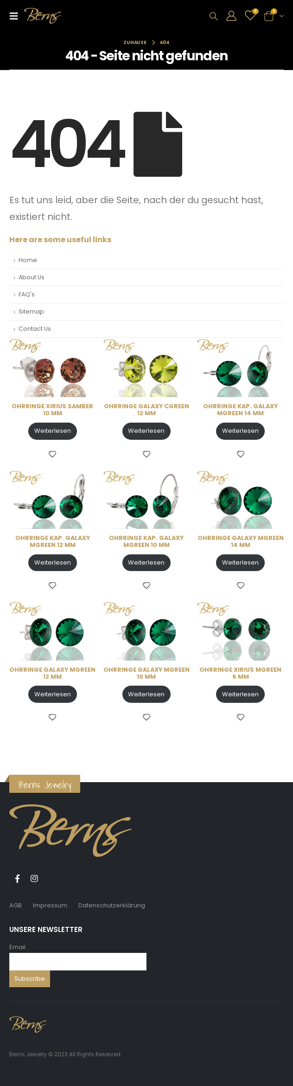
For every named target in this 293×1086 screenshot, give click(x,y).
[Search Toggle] (214, 16)
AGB (15, 905)
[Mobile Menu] (16, 16)
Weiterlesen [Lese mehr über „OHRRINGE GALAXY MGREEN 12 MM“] (52, 694)
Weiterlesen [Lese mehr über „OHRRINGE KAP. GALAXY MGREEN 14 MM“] (240, 430)
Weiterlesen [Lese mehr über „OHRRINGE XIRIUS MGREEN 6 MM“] (240, 694)
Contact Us (35, 329)
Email (17, 947)
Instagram (34, 879)
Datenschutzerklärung (111, 905)
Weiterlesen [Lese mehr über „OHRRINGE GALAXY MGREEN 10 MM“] (146, 694)
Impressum (50, 905)
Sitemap (31, 311)
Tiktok (51, 879)
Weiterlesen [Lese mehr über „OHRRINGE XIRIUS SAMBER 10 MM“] (52, 430)
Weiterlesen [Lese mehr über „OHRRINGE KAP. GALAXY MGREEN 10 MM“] (146, 562)
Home (28, 260)
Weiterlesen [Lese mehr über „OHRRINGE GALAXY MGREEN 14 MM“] (240, 562)
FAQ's (27, 294)
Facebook (17, 879)
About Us (32, 277)
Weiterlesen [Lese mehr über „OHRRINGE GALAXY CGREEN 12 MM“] (146, 430)
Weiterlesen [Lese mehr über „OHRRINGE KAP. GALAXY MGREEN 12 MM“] (52, 562)
